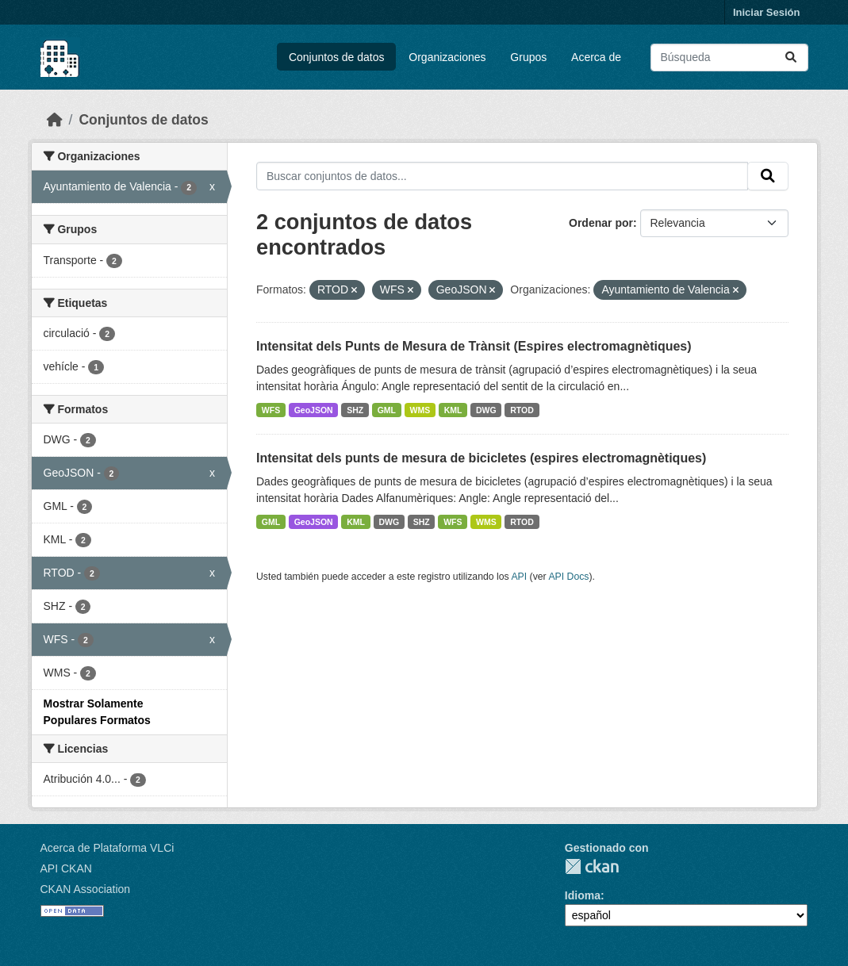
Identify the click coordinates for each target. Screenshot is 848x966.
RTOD (522, 410)
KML (453, 410)
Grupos (528, 57)
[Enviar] (791, 57)
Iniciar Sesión (766, 12)
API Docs (568, 576)
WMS (420, 410)
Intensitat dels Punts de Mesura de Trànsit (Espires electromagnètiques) (474, 346)
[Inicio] (55, 120)
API (519, 576)
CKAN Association (85, 889)
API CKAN (66, 868)
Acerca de (596, 57)
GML (387, 410)
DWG (486, 410)
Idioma (583, 895)
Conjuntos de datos (337, 57)
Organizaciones (447, 57)
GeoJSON (313, 410)
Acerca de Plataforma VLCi (107, 847)
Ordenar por (601, 223)
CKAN (592, 866)
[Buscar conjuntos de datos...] (729, 57)
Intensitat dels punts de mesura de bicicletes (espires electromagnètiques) (481, 458)
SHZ (355, 410)
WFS (271, 410)
